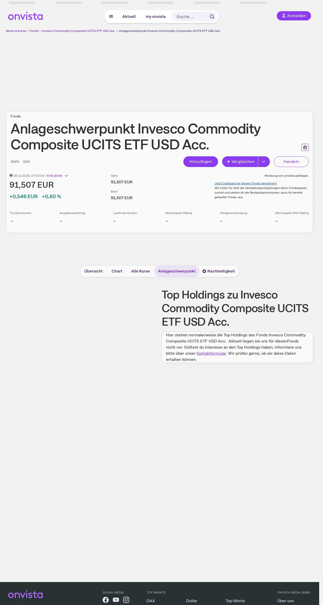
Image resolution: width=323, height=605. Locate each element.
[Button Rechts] (264, 161)
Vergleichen (240, 161)
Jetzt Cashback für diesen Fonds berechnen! (245, 183)
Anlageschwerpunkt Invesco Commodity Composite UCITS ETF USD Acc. (170, 31)
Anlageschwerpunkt (177, 271)
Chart (117, 271)
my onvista (156, 16)
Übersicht (93, 271)
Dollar (191, 600)
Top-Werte (235, 600)
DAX (151, 600)
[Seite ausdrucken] (305, 147)
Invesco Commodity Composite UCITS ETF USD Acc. (78, 31)
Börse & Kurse (16, 31)
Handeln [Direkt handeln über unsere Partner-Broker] (291, 161)
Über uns (285, 600)
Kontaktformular (211, 353)
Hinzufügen (200, 161)
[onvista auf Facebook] (106, 601)
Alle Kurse (140, 271)
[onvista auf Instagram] (126, 601)
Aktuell (129, 16)
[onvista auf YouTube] (116, 601)
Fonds (34, 31)
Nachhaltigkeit (218, 271)
